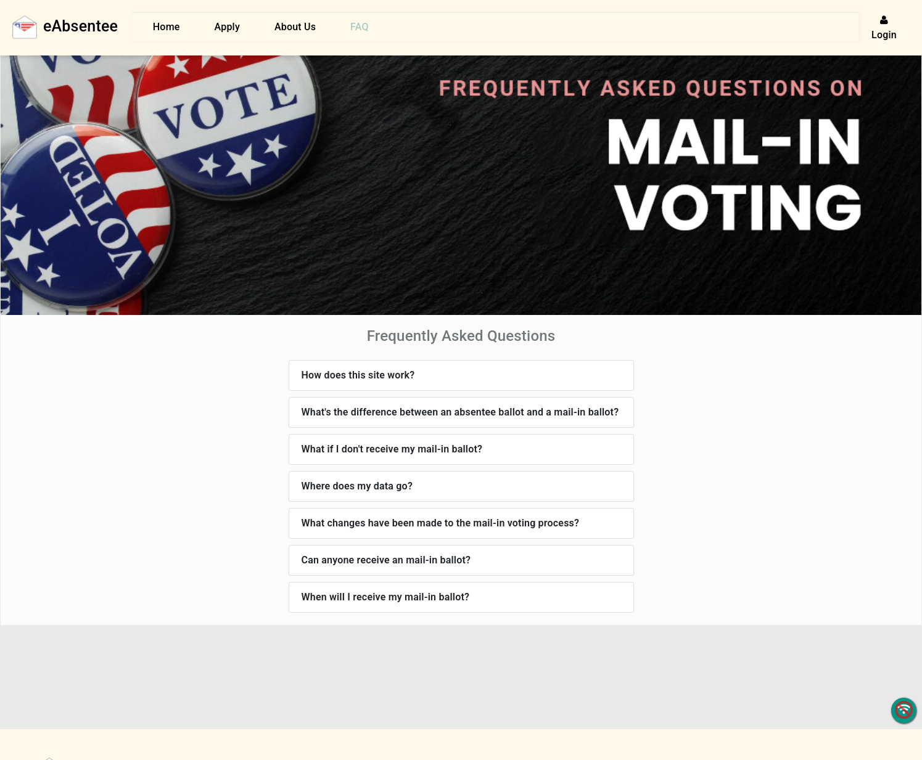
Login (884, 28)
